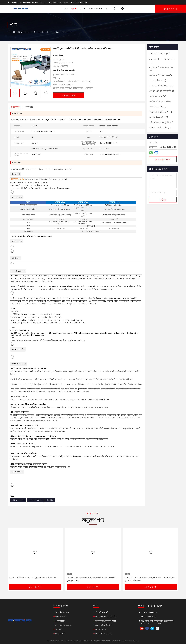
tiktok (157, 628)
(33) (162, 91)
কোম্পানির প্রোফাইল (62, 612)
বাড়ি (66, 8)
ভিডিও (82, 8)
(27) (161, 86)
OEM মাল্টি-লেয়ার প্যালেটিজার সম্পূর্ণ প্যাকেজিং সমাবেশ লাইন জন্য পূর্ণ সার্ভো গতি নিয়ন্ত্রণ (151, 579)
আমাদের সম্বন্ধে (96, 8)
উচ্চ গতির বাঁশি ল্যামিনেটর (103, 634)
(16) (157, 80)
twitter (152, 628)
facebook (147, 628)
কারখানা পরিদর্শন (60, 617)
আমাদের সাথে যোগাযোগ (63, 625)
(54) (161, 60)
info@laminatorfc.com (58, 2)
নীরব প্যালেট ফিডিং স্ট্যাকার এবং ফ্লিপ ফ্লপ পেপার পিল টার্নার (32, 578)
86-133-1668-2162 (78, 2)
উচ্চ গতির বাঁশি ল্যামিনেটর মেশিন (106, 617)
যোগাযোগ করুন (162, 159)
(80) (159, 54)
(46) (160, 75)
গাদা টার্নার (49, 500)
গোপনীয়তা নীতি (60, 634)
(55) (161, 68)
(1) (158, 117)
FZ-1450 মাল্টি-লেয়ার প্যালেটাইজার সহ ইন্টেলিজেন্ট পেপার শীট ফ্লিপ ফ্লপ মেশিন (91, 579)
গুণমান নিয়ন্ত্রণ (60, 621)
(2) (160, 112)
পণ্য (73, 8)
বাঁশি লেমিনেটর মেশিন (102, 612)
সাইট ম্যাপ (58, 629)
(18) (157, 96)
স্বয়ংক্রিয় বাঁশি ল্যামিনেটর (103, 625)
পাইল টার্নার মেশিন (23, 32)
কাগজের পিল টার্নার (35, 500)
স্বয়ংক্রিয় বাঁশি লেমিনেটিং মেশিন (105, 621)
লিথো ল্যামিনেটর (100, 629)
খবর (108, 8)
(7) (157, 107)
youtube (142, 628)
